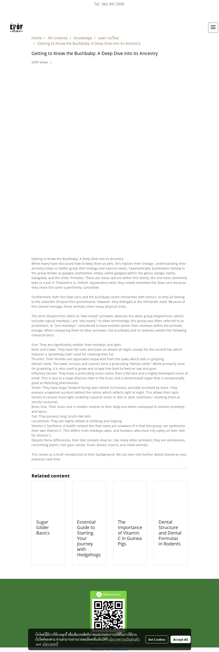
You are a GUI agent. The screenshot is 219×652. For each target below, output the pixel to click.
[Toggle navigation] (213, 27)
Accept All (180, 639)
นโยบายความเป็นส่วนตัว (124, 639)
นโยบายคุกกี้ (50, 644)
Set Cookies (156, 639)
